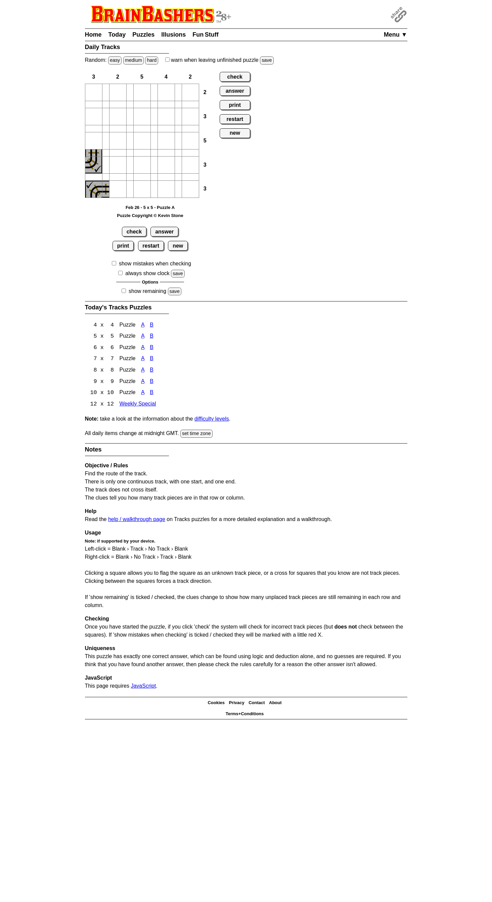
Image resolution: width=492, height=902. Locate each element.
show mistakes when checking (155, 263)
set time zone (196, 434)
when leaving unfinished (219, 60)
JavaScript (143, 687)
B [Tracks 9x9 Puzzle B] (151, 382)
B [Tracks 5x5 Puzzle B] (151, 337)
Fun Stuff (205, 34)
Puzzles (143, 34)
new (178, 246)
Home (93, 34)
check (134, 231)
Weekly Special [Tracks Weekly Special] (137, 405)
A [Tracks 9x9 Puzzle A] (142, 382)
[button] (93, 92)
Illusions (173, 34)
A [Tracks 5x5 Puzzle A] (142, 337)
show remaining (147, 291)
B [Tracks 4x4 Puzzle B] (151, 325)
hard (151, 60)
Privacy (236, 703)
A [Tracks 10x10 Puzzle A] (142, 394)
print (123, 246)
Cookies (216, 703)
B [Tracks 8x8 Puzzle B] (151, 371)
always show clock (147, 273)
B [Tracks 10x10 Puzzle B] (151, 394)
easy (115, 60)
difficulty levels (211, 420)
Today (117, 34)
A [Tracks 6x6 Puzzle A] (142, 348)
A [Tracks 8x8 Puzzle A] (142, 371)
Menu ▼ (395, 34)
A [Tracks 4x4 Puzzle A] (142, 325)
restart (150, 246)
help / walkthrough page (136, 520)
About (275, 703)
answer (164, 231)
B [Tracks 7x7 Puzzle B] (151, 359)
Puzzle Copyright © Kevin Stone (150, 215)
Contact (257, 703)
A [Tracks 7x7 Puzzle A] (142, 359)
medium (133, 60)
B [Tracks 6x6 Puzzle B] (151, 348)
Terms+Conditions (245, 714)
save (267, 60)
